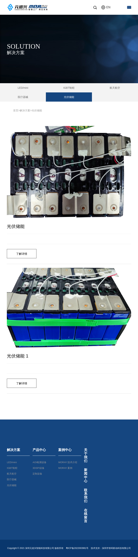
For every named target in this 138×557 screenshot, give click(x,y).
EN (105, 7)
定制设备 (37, 473)
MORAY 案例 (65, 468)
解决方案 (25, 110)
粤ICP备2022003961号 (77, 548)
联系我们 (85, 495)
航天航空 (115, 87)
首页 (15, 110)
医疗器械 (23, 97)
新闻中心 (85, 475)
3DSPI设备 (38, 468)
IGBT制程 (69, 87)
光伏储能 (69, 97)
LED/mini (23, 87)
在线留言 (85, 515)
